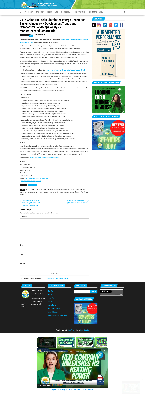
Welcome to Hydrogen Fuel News (57, 315)
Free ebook (40, 12)
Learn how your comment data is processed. (56, 278)
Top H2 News (29, 12)
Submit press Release (96, 12)
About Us (50, 291)
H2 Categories (80, 12)
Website (22, 263)
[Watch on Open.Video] (44, 385)
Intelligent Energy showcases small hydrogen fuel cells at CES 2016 (76, 202)
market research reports (66, 192)
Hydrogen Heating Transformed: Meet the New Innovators (65, 351)
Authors (50, 294)
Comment (23, 216)
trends (22, 194)
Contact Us (51, 298)
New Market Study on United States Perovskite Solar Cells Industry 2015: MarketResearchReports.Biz (31, 203)
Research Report (80, 192)
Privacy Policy (52, 305)
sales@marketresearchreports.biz (31, 181)
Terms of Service (53, 312)
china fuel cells (30, 190)
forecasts (55, 192)
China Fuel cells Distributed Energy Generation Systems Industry (55, 189)
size (87, 192)
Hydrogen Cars (67, 12)
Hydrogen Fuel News (46, 3)
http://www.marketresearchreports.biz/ (36, 178)
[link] (40, 351)
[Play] (85, 342)
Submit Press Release (54, 308)
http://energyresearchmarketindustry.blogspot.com (44, 158)
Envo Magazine (84, 330)
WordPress (71, 330)
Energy (116, 294)
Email (22, 254)
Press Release (40, 35)
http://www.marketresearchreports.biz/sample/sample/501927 (65, 70)
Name (22, 245)
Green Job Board (52, 12)
